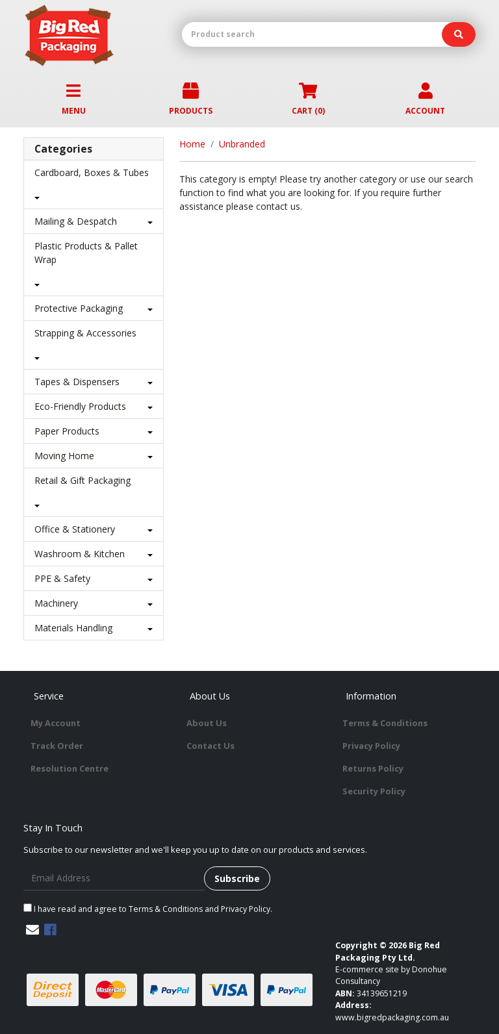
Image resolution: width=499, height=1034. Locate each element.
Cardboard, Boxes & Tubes (91, 172)
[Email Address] (114, 878)
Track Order (57, 745)
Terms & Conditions (385, 723)
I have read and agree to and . (147, 908)
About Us (206, 723)
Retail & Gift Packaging (82, 480)
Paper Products (66, 431)
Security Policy (373, 791)
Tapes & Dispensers (77, 381)
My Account (56, 723)
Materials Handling (73, 628)
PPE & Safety (62, 578)
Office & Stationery (74, 529)
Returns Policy (372, 768)
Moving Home (64, 455)
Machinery (56, 603)
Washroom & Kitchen (79, 554)
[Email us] (32, 930)
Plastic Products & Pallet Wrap (86, 253)
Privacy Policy (371, 745)
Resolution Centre (70, 768)
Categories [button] (63, 149)
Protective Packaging (78, 308)
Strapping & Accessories (85, 333)
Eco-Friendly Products (80, 406)
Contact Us (210, 745)
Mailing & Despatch (75, 221)
